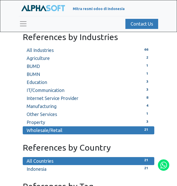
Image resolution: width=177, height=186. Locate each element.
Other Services (88, 114)
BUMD (88, 66)
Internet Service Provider (88, 98)
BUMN (88, 74)
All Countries (88, 161)
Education (88, 82)
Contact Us (142, 23)
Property (88, 122)
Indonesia (88, 169)
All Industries (88, 50)
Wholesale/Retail (88, 130)
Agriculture (88, 58)
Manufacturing (88, 106)
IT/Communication (88, 90)
